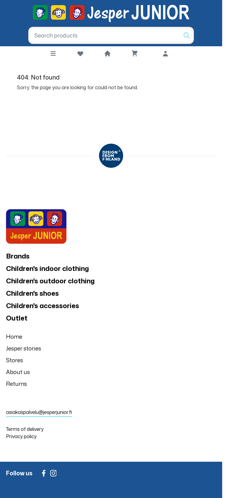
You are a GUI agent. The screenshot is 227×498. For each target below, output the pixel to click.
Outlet (16, 318)
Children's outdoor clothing (50, 280)
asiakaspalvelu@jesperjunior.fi (39, 412)
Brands (18, 256)
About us (18, 372)
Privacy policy (21, 436)
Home (14, 336)
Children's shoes (32, 293)
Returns (16, 384)
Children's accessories (42, 305)
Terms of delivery (24, 429)
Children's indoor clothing (47, 268)
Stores (14, 360)
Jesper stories (23, 348)
